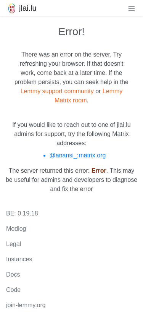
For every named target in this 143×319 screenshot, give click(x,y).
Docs (13, 274)
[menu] (131, 8)
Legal (13, 244)
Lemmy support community (57, 91)
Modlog (16, 228)
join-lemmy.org (26, 305)
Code (13, 290)
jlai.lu (21, 8)
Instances (19, 259)
